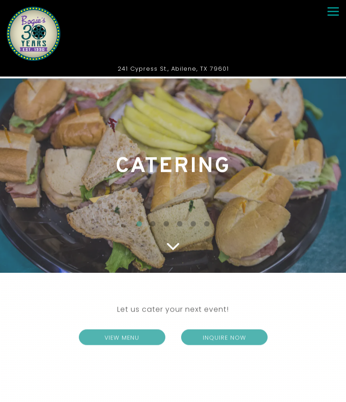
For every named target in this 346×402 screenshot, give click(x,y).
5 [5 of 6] (193, 225)
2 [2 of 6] (152, 225)
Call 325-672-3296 (173, 378)
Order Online (173, 394)
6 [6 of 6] (206, 225)
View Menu (135, 338)
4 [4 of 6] (179, 225)
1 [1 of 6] (139, 225)
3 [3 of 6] (166, 225)
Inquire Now (224, 339)
